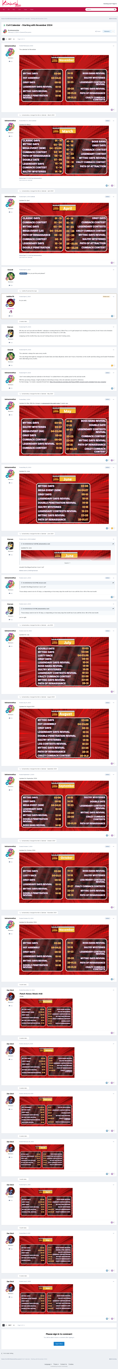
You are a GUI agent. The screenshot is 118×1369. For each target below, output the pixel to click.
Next (9, 39)
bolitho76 (24, 291)
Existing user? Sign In (110, 3)
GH (8, 9)
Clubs (31, 9)
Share (97, 31)
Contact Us (63, 1364)
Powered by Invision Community (59, 1366)
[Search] (94, 9)
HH (4, 9)
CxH (19, 9)
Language (48, 1364)
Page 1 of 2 (21, 39)
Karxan (10, 327)
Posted (26, 45)
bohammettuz (14, 30)
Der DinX (10, 990)
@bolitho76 (23, 273)
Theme (56, 1364)
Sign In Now (59, 1344)
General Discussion (25, 32)
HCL (14, 9)
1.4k (11, 1005)
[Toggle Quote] (22, 544)
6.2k (11, 316)
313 (10, 61)
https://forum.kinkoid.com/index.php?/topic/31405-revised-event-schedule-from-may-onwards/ (78, 382)
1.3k (11, 342)
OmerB (10, 270)
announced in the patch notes (51, 403)
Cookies (71, 1364)
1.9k (11, 285)
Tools (25, 9)
